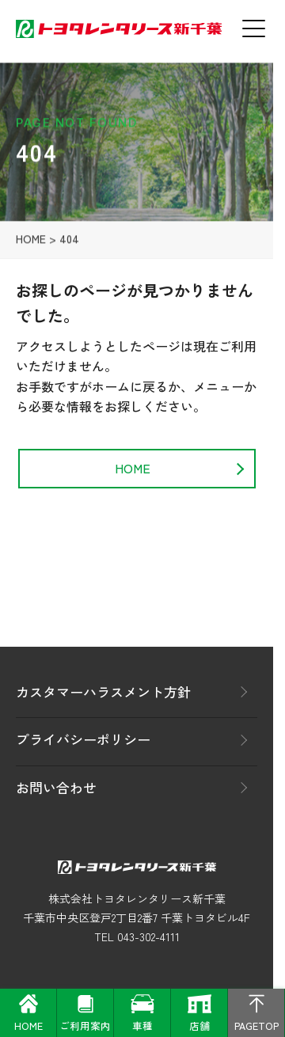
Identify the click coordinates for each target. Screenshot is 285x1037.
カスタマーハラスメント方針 (103, 691)
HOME (31, 242)
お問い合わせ (56, 787)
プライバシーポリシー (83, 739)
